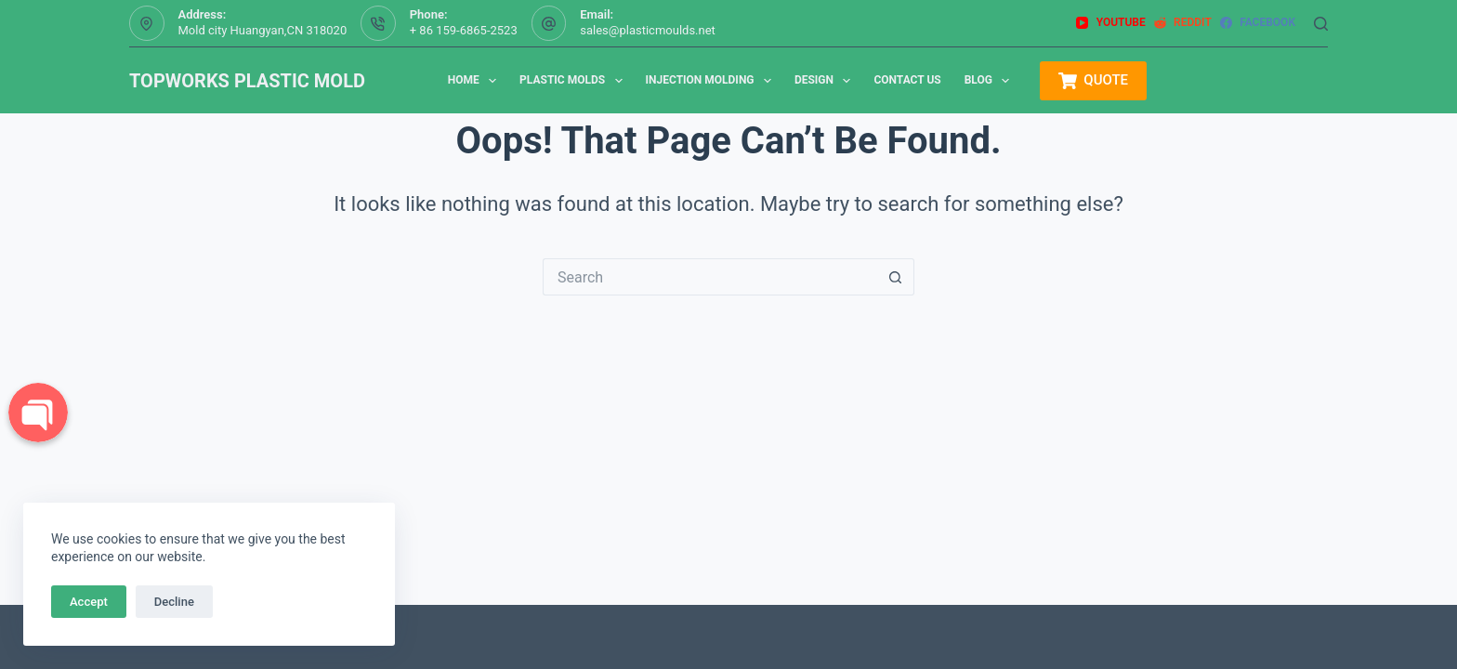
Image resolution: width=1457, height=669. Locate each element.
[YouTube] (1110, 23)
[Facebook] (1257, 23)
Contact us (906, 79)
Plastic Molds (574, 81)
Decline (174, 602)
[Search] (1321, 24)
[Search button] (895, 276)
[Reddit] (1183, 23)
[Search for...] (710, 276)
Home (476, 81)
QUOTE (1093, 81)
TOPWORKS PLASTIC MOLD (247, 81)
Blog (991, 81)
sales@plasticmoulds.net (647, 30)
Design (826, 81)
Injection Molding (712, 81)
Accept (89, 602)
